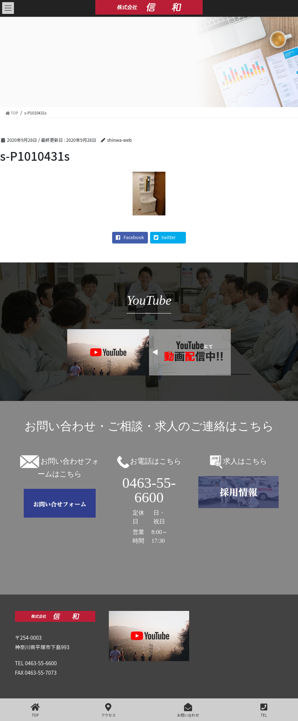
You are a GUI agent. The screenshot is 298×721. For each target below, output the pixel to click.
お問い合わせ (188, 710)
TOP (35, 710)
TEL (263, 710)
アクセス (108, 710)
